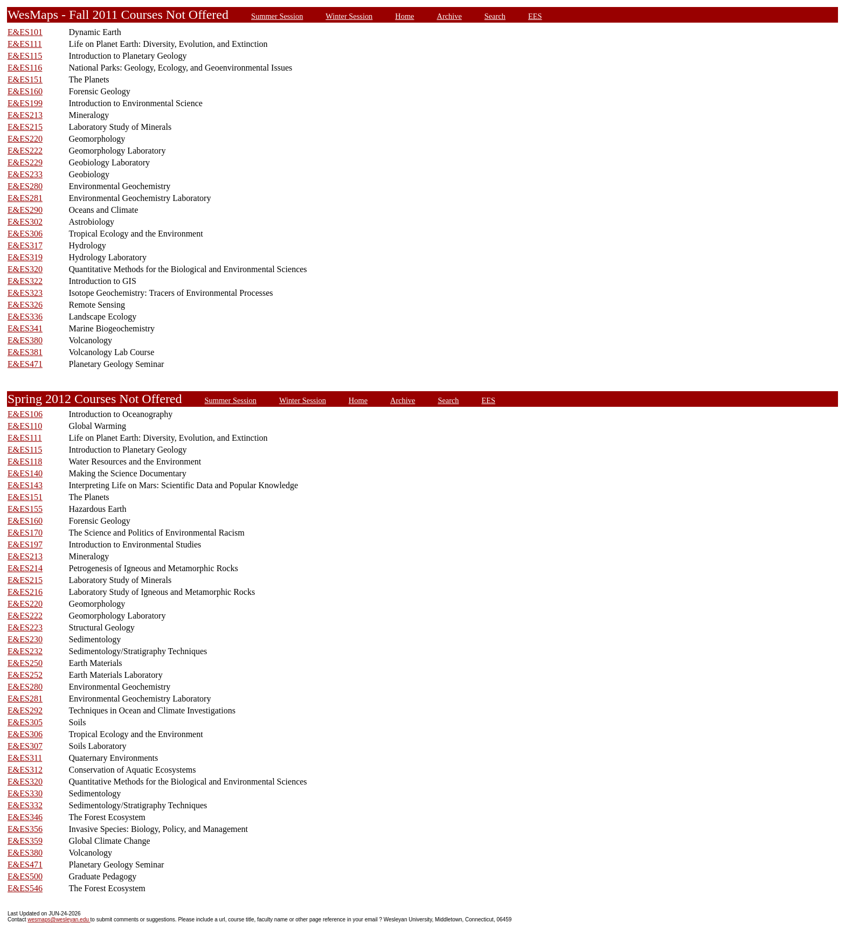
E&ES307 (25, 746)
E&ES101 (25, 32)
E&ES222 (25, 150)
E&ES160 (25, 91)
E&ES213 (25, 115)
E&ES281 (25, 198)
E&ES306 (25, 233)
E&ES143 (25, 485)
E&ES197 (25, 544)
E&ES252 (25, 674)
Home (404, 16)
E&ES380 (25, 340)
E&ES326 (25, 304)
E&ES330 (25, 793)
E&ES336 (25, 316)
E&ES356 (25, 829)
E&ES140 (25, 473)
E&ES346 (25, 817)
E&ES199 (25, 103)
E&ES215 (25, 126)
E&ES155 (25, 508)
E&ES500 (25, 876)
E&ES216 (25, 591)
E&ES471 (25, 364)
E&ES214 (25, 568)
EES (535, 16)
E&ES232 (25, 651)
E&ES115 (25, 55)
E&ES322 (25, 281)
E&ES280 (25, 186)
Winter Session (348, 16)
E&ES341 (25, 328)
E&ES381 (25, 352)
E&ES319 (25, 257)
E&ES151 (25, 79)
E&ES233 (25, 174)
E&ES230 (25, 639)
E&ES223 (25, 627)
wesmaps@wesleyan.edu (58, 919)
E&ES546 (25, 888)
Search (494, 16)
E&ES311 (25, 757)
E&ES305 (25, 722)
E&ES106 (25, 414)
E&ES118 (25, 461)
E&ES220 (25, 138)
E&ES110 (25, 426)
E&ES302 (25, 221)
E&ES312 (25, 769)
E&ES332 (25, 805)
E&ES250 (25, 663)
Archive (449, 16)
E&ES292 (25, 710)
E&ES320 (25, 269)
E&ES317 (25, 245)
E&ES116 (25, 67)
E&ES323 (25, 292)
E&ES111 (25, 43)
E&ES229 (25, 162)
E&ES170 (25, 532)
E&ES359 (25, 840)
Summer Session (277, 16)
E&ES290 (25, 209)
